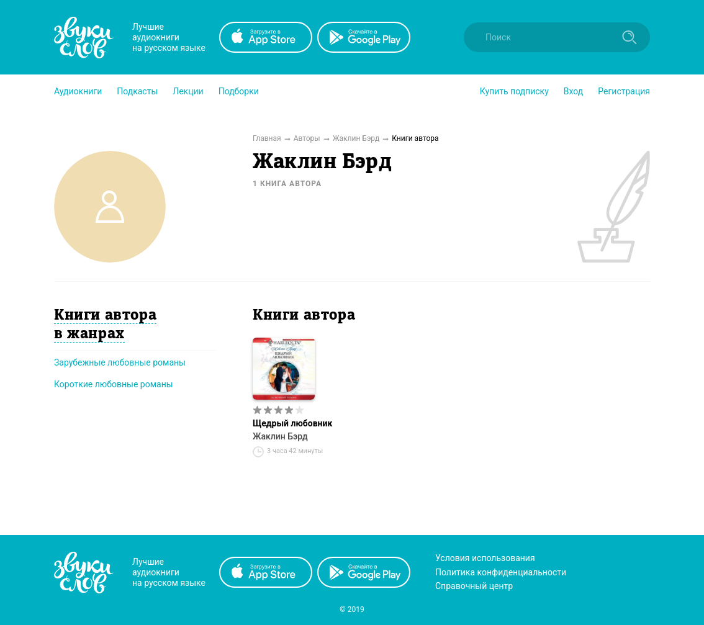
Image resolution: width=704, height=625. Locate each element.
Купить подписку (514, 91)
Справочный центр (474, 586)
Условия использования (485, 558)
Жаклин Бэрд (280, 436)
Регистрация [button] (624, 91)
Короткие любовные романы (113, 384)
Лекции (188, 91)
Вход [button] (573, 91)
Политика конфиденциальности (500, 572)
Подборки (239, 91)
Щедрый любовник (292, 423)
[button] (78, 91)
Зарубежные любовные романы (120, 362)
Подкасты (137, 91)
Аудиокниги (78, 91)
